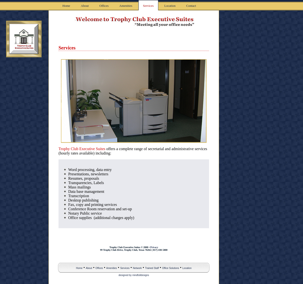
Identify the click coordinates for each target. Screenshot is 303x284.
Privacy (154, 247)
